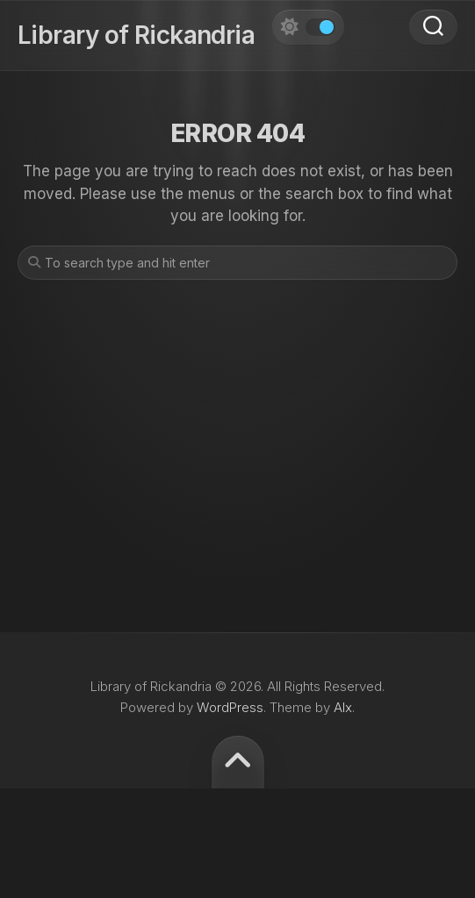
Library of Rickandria (136, 35)
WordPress (230, 707)
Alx (343, 707)
